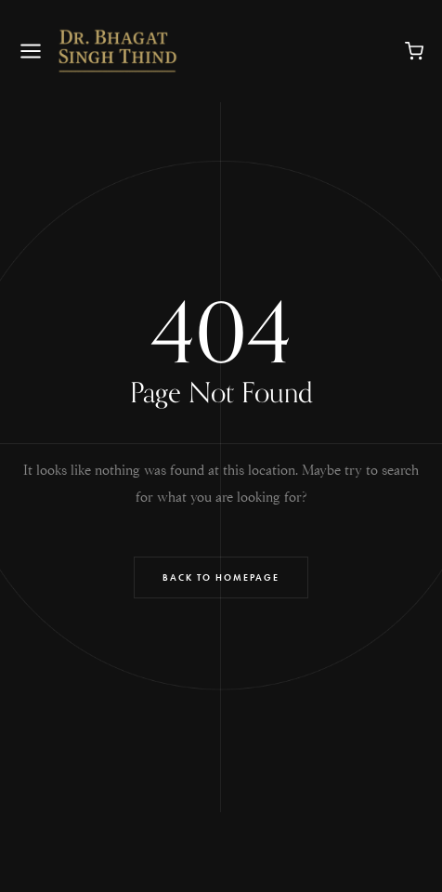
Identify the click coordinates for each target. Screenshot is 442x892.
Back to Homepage (221, 577)
